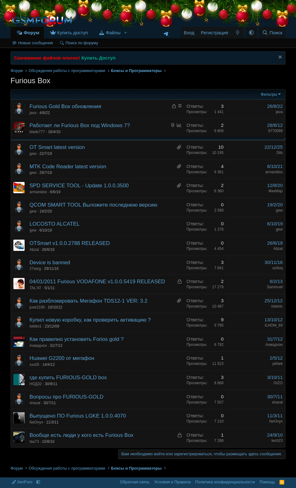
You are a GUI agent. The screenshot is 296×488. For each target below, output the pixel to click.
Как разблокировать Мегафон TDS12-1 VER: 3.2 (89, 301)
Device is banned (50, 263)
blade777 (37, 132)
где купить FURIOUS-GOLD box (68, 377)
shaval (35, 403)
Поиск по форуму (82, 43)
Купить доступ (72, 32)
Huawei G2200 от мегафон (62, 358)
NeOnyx (36, 422)
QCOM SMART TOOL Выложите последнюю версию (93, 205)
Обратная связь (135, 482)
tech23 (277, 440)
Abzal (34, 249)
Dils (279, 153)
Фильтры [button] (269, 94)
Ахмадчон (38, 345)
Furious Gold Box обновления (65, 106)
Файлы (113, 32)
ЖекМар (275, 191)
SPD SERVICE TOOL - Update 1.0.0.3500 (79, 186)
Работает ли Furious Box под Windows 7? (80, 125)
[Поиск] (272, 32)
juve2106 (37, 307)
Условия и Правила (172, 482)
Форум (31, 32)
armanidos (274, 172)
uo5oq (277, 268)
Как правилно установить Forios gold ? (77, 339)
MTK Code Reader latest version (68, 167)
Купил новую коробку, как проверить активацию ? (90, 320)
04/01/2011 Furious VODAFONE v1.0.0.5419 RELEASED (97, 282)
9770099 (275, 131)
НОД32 (36, 384)
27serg (35, 268)
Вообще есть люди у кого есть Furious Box (82, 435)
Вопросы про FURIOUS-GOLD (67, 397)
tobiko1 (36, 326)
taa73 (34, 441)
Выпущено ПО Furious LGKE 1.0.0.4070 (78, 416)
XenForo (23, 482)
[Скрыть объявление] (279, 58)
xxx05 (34, 364)
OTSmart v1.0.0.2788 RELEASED (70, 243)
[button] (125, 32)
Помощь (267, 482)
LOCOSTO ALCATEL (55, 224)
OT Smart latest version (57, 147)
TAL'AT (35, 288)
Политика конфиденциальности (225, 482)
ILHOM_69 (274, 325)
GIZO (278, 383)
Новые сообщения (35, 43)
